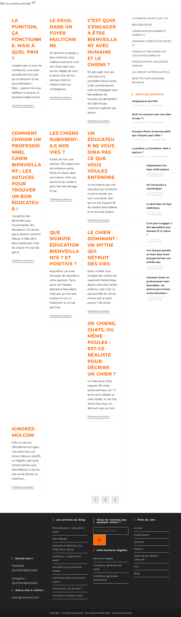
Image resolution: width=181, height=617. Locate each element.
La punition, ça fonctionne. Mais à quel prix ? (26, 39)
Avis (136, 566)
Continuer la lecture (23, 105)
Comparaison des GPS (145, 101)
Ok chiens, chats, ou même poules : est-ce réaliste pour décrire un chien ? (101, 349)
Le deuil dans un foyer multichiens (63, 33)
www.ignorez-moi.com (25, 597)
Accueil (138, 528)
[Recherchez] (99, 540)
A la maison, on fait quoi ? (148, 18)
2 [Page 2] (105, 500)
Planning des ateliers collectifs (146, 557)
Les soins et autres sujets (149, 72)
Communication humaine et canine (69, 579)
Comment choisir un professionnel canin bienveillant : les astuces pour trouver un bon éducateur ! (26, 171)
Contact (138, 548)
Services (139, 542)
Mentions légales (103, 558)
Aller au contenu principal (18, 3)
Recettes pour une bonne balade (67, 569)
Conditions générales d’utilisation (105, 578)
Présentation (141, 535)
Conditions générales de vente (107, 567)
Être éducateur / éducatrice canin (68, 530)
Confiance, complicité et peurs (151, 41)
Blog (136, 573)
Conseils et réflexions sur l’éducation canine (67, 547)
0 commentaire (155, 105)
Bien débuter (140, 24)
